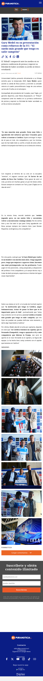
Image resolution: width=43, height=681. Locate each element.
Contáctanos (21, 620)
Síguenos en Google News (21, 621)
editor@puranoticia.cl (21, 618)
